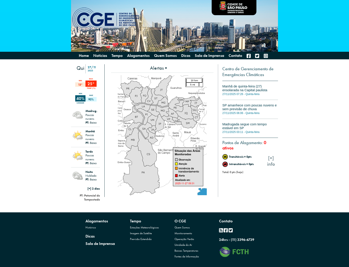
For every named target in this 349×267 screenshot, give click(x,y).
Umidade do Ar (183, 245)
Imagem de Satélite (141, 233)
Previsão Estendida (141, 239)
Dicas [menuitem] (185, 56)
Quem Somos (182, 227)
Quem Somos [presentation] (165, 55)
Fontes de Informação (186, 256)
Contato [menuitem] (235, 56)
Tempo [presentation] (117, 55)
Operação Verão (184, 239)
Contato (226, 221)
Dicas (90, 236)
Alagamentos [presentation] (138, 55)
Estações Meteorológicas (144, 227)
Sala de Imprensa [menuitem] (209, 56)
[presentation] (158, 68)
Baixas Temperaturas (186, 251)
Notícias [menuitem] (100, 56)
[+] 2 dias (93, 188)
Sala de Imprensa (100, 243)
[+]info (271, 161)
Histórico (90, 227)
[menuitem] (249, 56)
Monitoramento (183, 233)
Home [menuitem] (84, 56)
